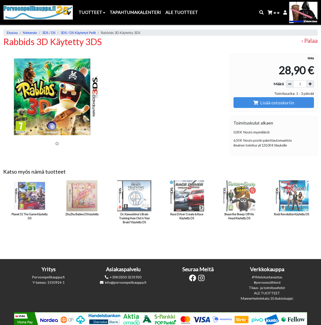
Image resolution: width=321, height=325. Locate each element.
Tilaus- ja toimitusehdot (267, 287)
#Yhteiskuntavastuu (267, 277)
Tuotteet (92, 12)
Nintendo (30, 32)
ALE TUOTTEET (267, 293)
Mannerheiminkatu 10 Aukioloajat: (267, 298)
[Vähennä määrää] (289, 84)
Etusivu (12, 32)
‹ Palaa (309, 40)
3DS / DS (48, 32)
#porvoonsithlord (267, 282)
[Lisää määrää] (310, 84)
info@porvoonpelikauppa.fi (126, 282)
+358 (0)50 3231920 (125, 277)
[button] (262, 13)
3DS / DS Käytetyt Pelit (78, 32)
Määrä (278, 84)
